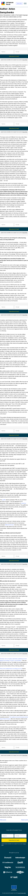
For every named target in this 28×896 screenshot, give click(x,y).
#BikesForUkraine (9, 524)
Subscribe (19, 3)
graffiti (3, 499)
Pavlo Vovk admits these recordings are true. (11, 668)
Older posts (3, 820)
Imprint (19, 893)
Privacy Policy (24, 59)
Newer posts (24, 820)
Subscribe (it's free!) (14, 840)
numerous (23, 503)
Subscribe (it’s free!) (14, 56)
